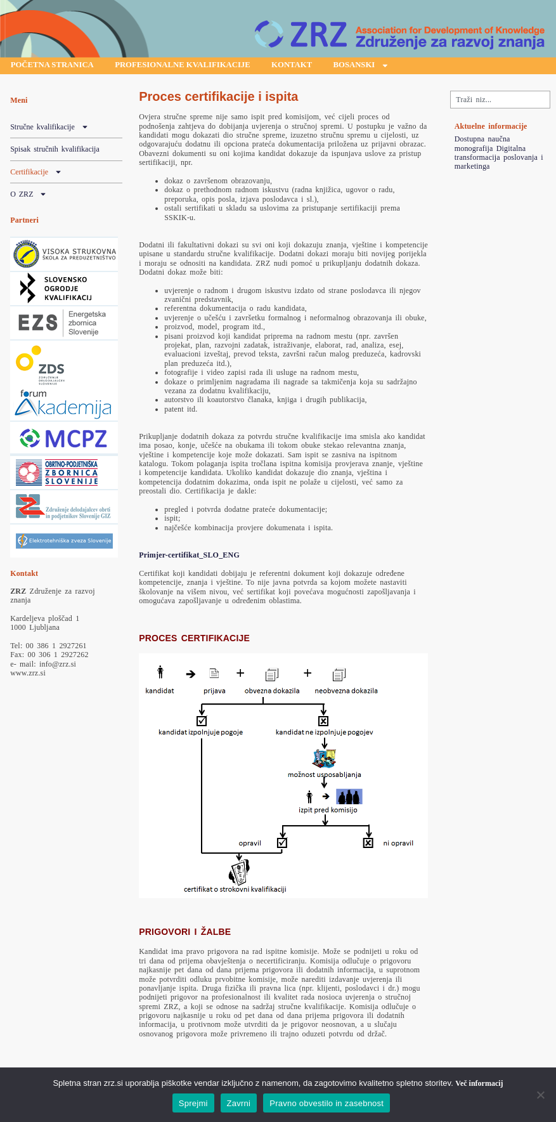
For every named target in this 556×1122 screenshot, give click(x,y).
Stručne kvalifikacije (49, 129)
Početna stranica (58, 66)
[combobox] (500, 101)
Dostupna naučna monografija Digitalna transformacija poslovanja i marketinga (499, 154)
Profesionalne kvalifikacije (203, 66)
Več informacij (479, 1083)
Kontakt (326, 66)
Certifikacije (36, 174)
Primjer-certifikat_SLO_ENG (189, 556)
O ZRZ (28, 196)
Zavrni (239, 1103)
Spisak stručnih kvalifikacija (55, 151)
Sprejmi (193, 1103)
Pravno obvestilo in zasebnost (326, 1103)
